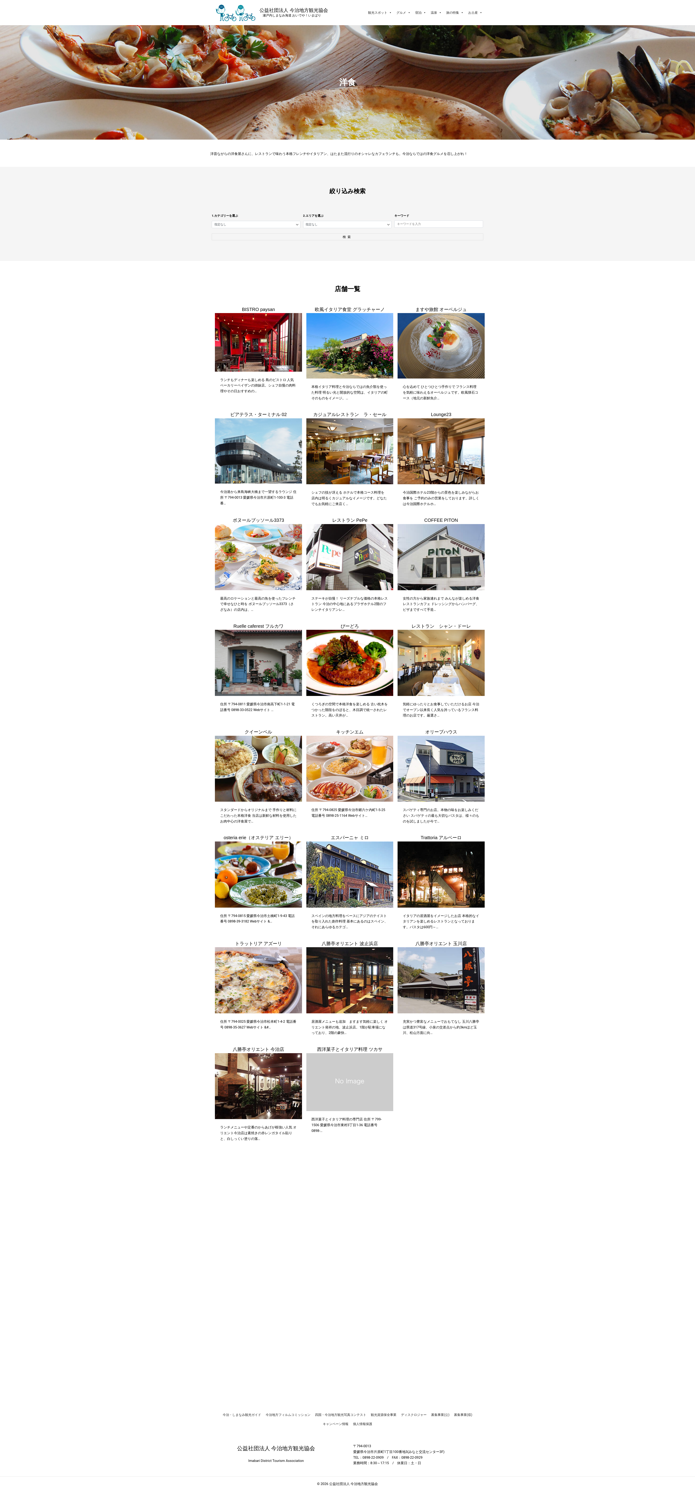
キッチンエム (350, 732)
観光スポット (380, 12)
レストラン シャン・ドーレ (441, 626)
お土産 (475, 12)
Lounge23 (441, 414)
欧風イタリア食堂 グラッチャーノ (350, 309)
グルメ (403, 12)
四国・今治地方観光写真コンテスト (340, 1415)
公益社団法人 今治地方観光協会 (293, 10)
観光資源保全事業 (383, 1415)
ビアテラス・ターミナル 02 (258, 414)
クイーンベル (258, 732)
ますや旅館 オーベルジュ (441, 309)
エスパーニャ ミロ (350, 838)
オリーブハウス (441, 732)
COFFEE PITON (441, 520)
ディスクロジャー (414, 1415)
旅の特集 (455, 12)
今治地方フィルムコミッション (288, 1415)
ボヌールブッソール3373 (258, 520)
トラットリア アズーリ (258, 943)
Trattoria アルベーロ (441, 838)
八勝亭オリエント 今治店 (258, 1049)
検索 (347, 237)
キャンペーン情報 (335, 1424)
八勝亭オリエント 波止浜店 (350, 943)
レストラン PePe (349, 520)
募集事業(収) (463, 1415)
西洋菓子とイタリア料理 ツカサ (349, 1049)
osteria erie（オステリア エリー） (258, 838)
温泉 (436, 12)
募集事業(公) (440, 1415)
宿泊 (420, 12)
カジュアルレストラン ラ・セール (349, 414)
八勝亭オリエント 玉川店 (441, 943)
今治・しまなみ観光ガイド (242, 1415)
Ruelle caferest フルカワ (258, 626)
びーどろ (350, 626)
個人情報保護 (362, 1424)
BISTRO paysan (258, 309)
